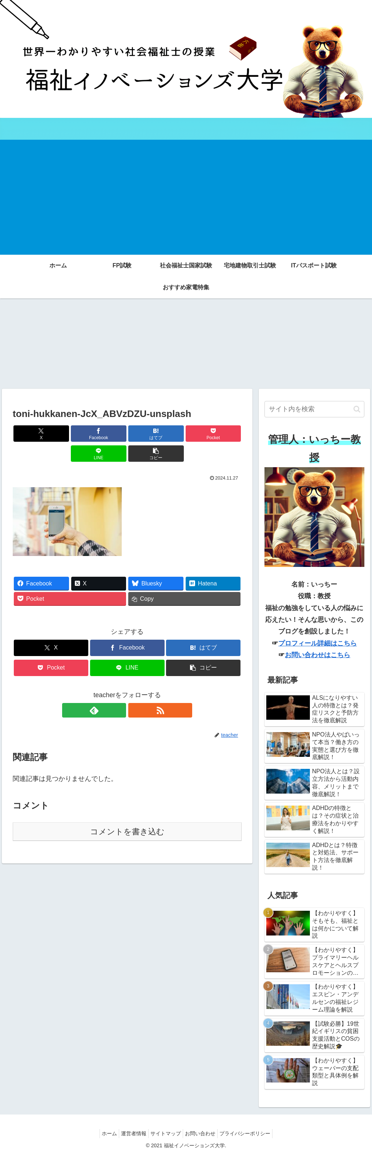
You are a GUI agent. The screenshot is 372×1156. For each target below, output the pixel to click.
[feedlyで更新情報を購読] (119, 690)
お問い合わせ (204, 1133)
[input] (314, 409)
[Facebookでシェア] (69, 433)
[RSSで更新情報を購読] (135, 690)
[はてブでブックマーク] (108, 433)
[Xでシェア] (31, 433)
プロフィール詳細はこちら (317, 643)
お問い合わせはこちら (317, 655)
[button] (223, 433)
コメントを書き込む (127, 811)
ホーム (102, 1133)
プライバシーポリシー (252, 1133)
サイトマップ (165, 1133)
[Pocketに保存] (146, 433)
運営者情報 (130, 1133)
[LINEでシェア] (185, 433)
